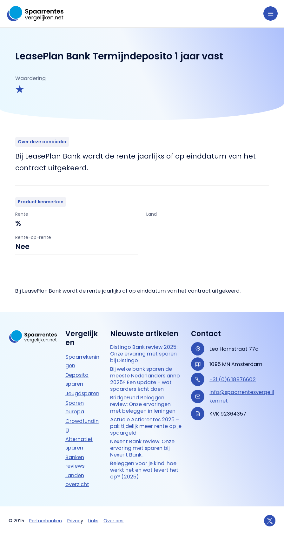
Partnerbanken (45, 521)
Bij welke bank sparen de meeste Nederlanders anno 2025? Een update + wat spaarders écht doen (145, 379)
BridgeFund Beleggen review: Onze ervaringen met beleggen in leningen (142, 404)
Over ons (113, 521)
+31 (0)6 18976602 (232, 379)
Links (93, 521)
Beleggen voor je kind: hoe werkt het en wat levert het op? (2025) (144, 470)
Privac (74, 521)
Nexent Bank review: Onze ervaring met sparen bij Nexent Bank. (142, 448)
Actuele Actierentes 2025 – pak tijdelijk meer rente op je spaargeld (146, 426)
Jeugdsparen (82, 393)
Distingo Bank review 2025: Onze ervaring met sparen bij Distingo (143, 354)
